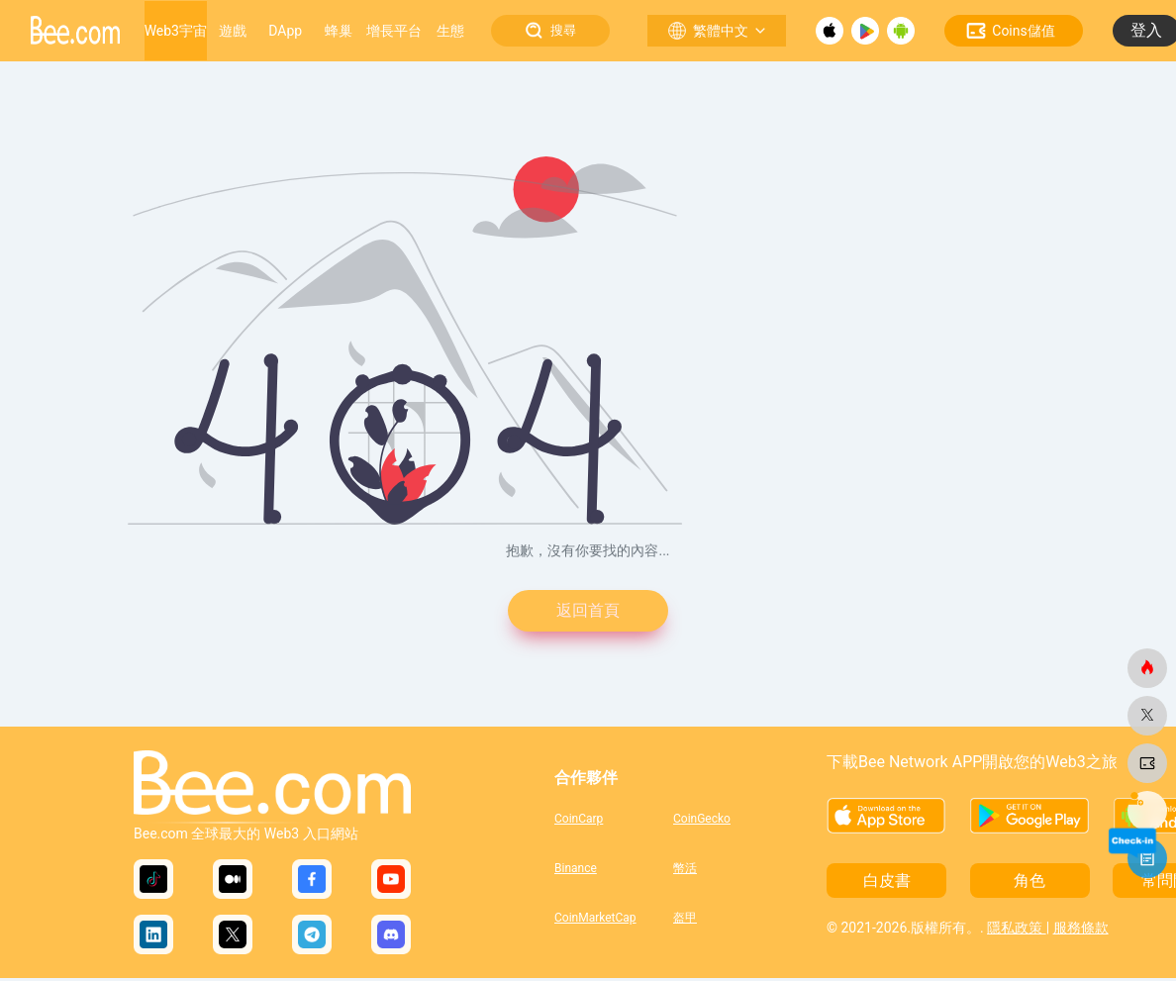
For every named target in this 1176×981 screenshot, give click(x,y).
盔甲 (685, 921)
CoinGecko (702, 822)
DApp (285, 31)
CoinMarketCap (595, 921)
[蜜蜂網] (1147, 668)
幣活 (685, 871)
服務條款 (1081, 930)
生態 (450, 31)
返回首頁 (588, 612)
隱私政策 (1016, 930)
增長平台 (394, 31)
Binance (575, 871)
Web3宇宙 (176, 31)
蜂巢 (338, 31)
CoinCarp (578, 822)
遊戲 (232, 31)
